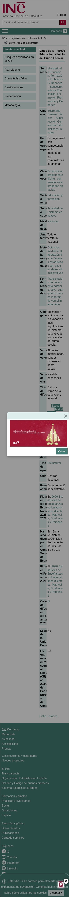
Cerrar (62, 451)
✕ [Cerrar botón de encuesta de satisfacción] (65, 881)
